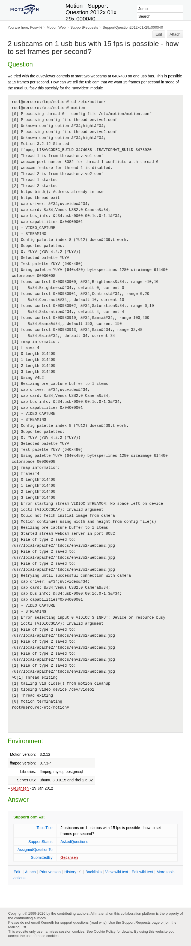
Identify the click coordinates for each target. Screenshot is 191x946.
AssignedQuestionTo (34, 849)
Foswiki (36, 27)
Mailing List (17, 927)
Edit (159, 34)
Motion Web (56, 27)
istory (70, 872)
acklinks (93, 872)
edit (41, 817)
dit (17, 872)
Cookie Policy (105, 931)
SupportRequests (84, 27)
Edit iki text (142, 872)
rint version (50, 872)
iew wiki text (116, 872)
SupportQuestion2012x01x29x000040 (133, 27)
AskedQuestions (74, 841)
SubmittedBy (41, 857)
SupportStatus (40, 841)
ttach (30, 872)
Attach (175, 34)
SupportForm (25, 817)
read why (98, 922)
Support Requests (136, 922)
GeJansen (20, 788)
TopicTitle (45, 828)
